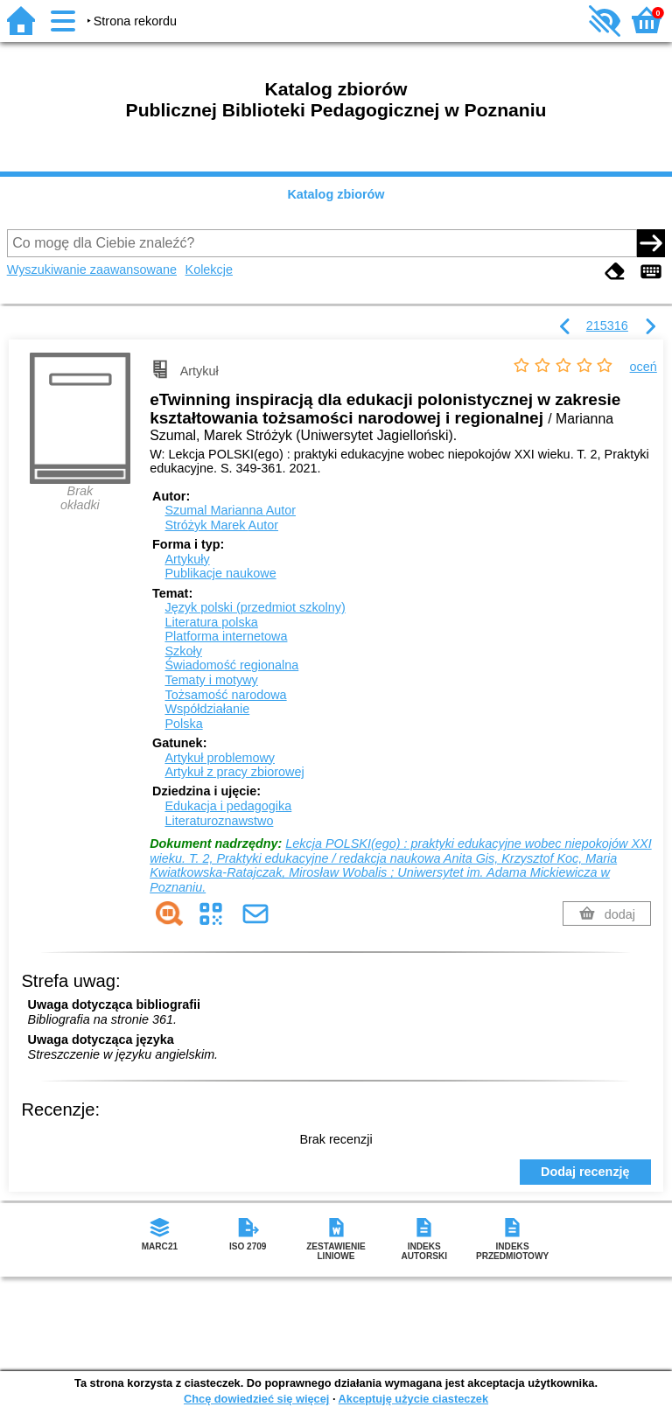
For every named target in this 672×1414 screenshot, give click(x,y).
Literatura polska (210, 622)
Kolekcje (209, 269)
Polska (183, 724)
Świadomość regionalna (231, 665)
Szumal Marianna (230, 510)
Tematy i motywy (210, 680)
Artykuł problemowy (219, 758)
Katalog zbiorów (335, 194)
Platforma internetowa (225, 636)
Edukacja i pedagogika (227, 806)
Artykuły (186, 559)
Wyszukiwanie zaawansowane (92, 269)
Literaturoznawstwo (218, 821)
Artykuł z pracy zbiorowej (234, 772)
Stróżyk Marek (221, 525)
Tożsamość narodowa (225, 695)
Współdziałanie (206, 709)
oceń (643, 367)
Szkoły (182, 651)
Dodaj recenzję (585, 1172)
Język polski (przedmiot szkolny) (254, 607)
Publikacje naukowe (220, 573)
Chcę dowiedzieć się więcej (256, 1398)
